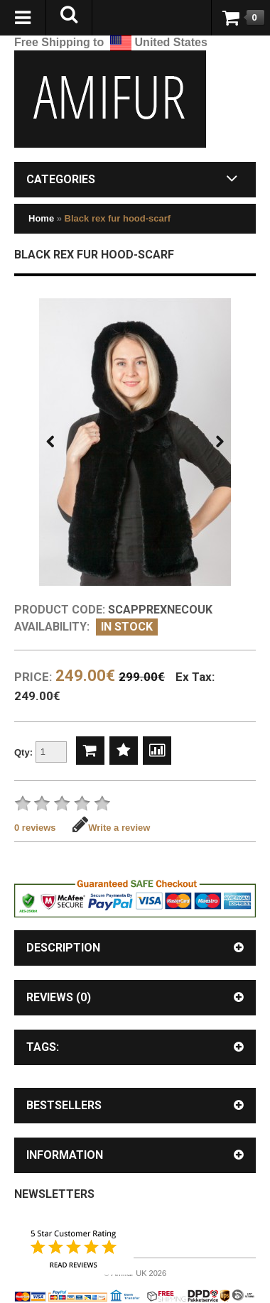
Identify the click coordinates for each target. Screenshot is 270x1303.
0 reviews (35, 827)
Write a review (111, 827)
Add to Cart (90, 750)
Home (41, 218)
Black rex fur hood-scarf (118, 218)
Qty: (40, 753)
